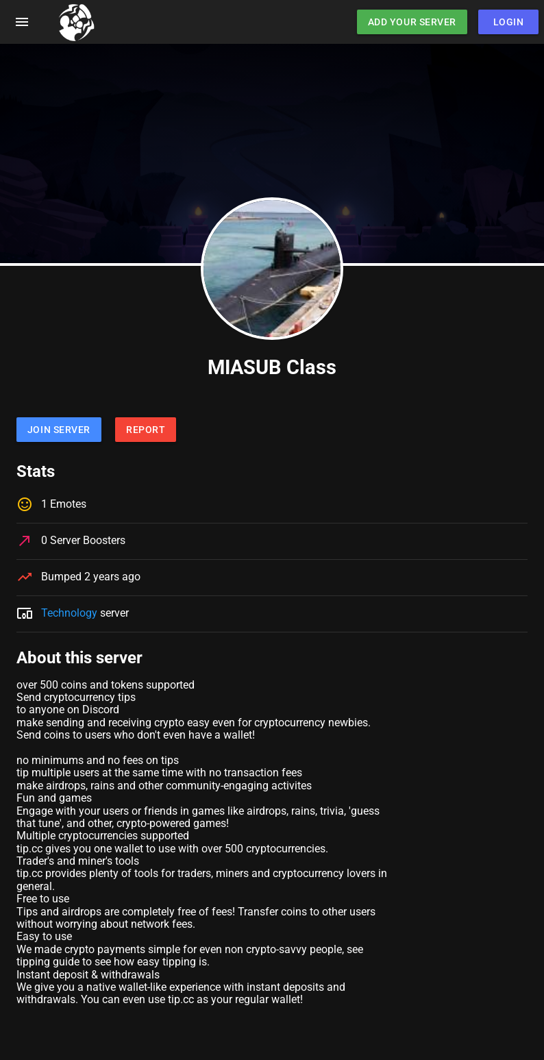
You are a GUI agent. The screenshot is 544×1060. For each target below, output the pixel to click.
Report (145, 429)
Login (508, 21)
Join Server (58, 429)
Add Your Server (412, 21)
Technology (69, 612)
